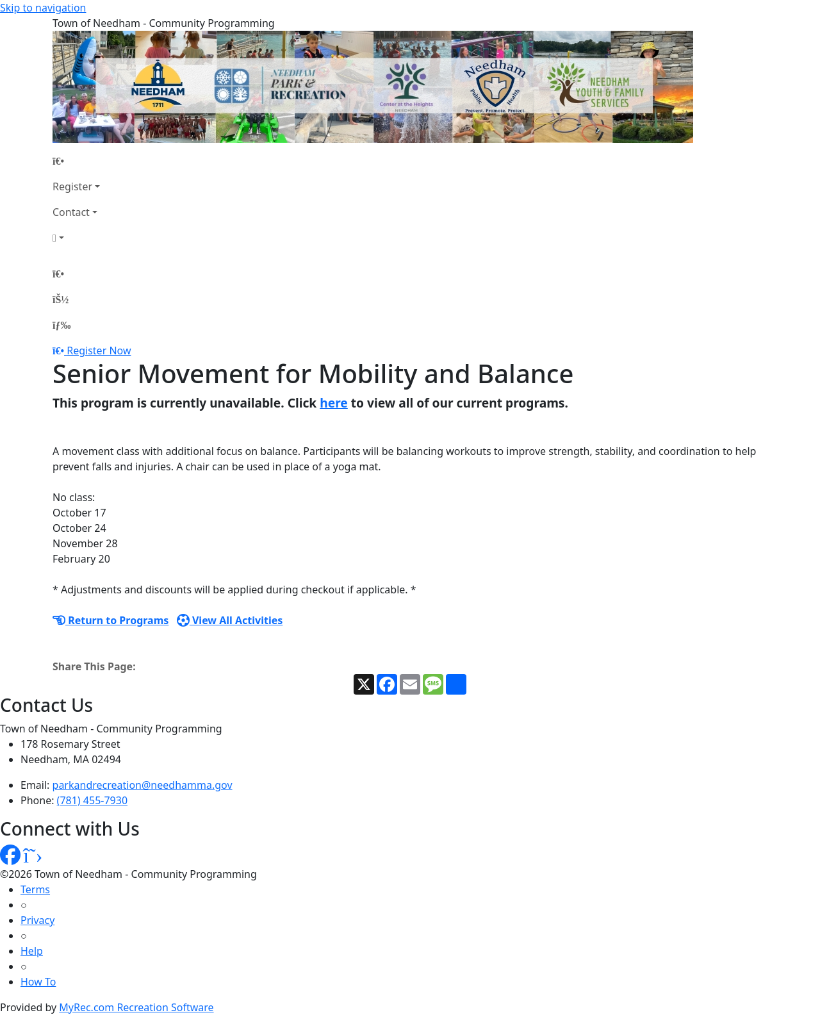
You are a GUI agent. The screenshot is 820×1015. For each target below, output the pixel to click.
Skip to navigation (43, 8)
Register (72, 186)
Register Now (99, 350)
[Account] (76, 238)
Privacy (37, 920)
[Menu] (61, 325)
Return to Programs (110, 620)
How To (38, 982)
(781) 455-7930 (92, 800)
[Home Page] (76, 161)
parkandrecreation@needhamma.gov (143, 785)
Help (31, 951)
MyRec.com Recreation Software (136, 1007)
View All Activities (230, 620)
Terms (35, 889)
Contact (71, 212)
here (334, 402)
